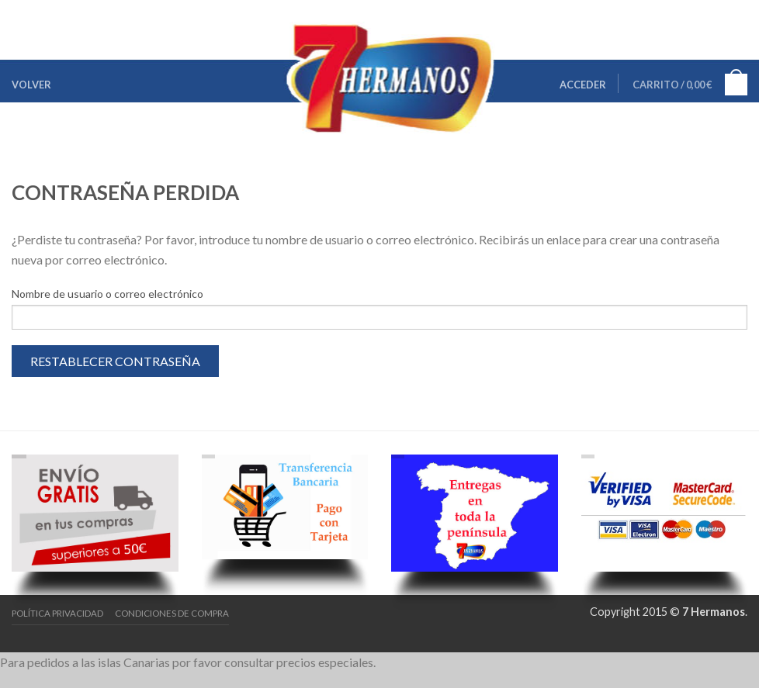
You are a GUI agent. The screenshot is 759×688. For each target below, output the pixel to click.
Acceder (583, 84)
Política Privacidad (57, 613)
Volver (31, 84)
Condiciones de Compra (172, 613)
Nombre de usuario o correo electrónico (107, 293)
